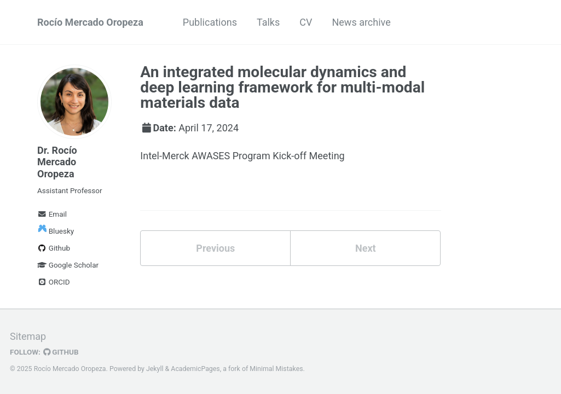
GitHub (61, 351)
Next (365, 248)
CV (305, 22)
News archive (361, 22)
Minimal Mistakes (276, 369)
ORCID (53, 281)
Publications (210, 22)
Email (52, 214)
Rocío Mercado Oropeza (90, 22)
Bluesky (55, 231)
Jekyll (155, 369)
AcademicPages (195, 369)
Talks (268, 22)
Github (53, 248)
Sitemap (28, 336)
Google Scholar (68, 264)
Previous (215, 248)
